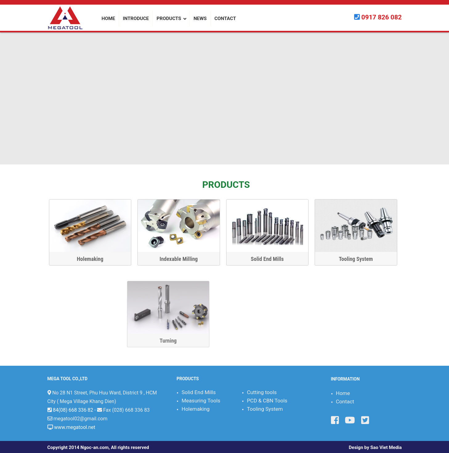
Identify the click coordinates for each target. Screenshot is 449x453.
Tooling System (360, 259)
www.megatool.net (74, 427)
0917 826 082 (381, 17)
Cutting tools (262, 392)
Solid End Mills (271, 259)
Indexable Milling (183, 259)
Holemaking (94, 259)
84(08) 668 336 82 (73, 410)
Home (343, 393)
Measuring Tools (201, 400)
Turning (358, 340)
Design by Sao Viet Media (375, 447)
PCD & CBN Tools (267, 400)
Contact (345, 401)
